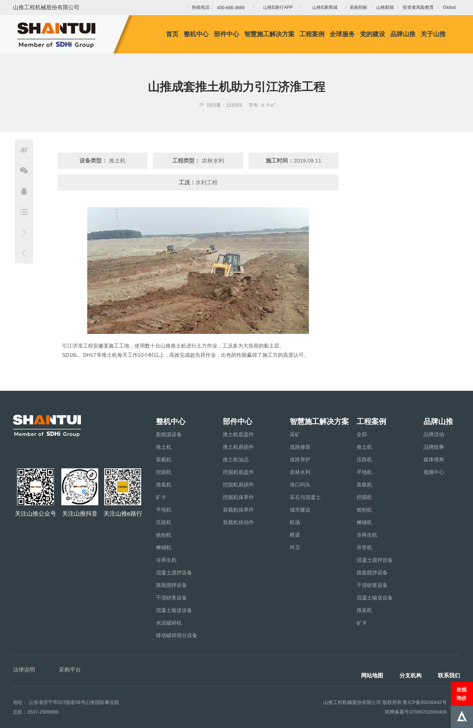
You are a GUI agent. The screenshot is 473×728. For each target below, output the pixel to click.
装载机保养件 (238, 510)
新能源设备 (169, 434)
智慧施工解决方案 (269, 34)
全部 (362, 434)
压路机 (163, 522)
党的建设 (372, 34)
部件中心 (226, 34)
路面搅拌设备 (171, 585)
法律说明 (24, 669)
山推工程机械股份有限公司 (46, 7)
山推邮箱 (385, 7)
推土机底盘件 (238, 434)
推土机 (163, 447)
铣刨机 (163, 535)
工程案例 (311, 34)
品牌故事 (433, 447)
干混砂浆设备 (171, 598)
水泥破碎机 (169, 623)
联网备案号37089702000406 (415, 712)
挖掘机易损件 (238, 485)
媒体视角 (433, 459)
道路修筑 (300, 447)
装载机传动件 (238, 522)
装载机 (163, 459)
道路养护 (300, 459)
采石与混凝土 (305, 497)
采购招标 (358, 7)
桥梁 (295, 535)
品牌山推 (402, 34)
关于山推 (433, 34)
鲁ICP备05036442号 (425, 702)
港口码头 (300, 485)
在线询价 (461, 694)
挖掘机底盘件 (238, 472)
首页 (172, 34)
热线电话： (220, 8)
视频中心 (433, 472)
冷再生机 (166, 560)
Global (449, 7)
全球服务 (342, 34)
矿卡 (161, 497)
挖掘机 (163, 472)
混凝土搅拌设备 (174, 572)
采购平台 (70, 669)
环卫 (295, 547)
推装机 (163, 485)
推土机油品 (236, 459)
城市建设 (300, 510)
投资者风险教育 (418, 7)
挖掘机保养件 (238, 497)
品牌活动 (433, 434)
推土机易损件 (238, 447)
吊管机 (364, 547)
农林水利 (300, 472)
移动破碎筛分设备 (176, 635)
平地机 (163, 510)
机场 (295, 522)
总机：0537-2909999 (35, 712)
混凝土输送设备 (174, 610)
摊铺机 (163, 547)
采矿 (295, 434)
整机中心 (196, 34)
